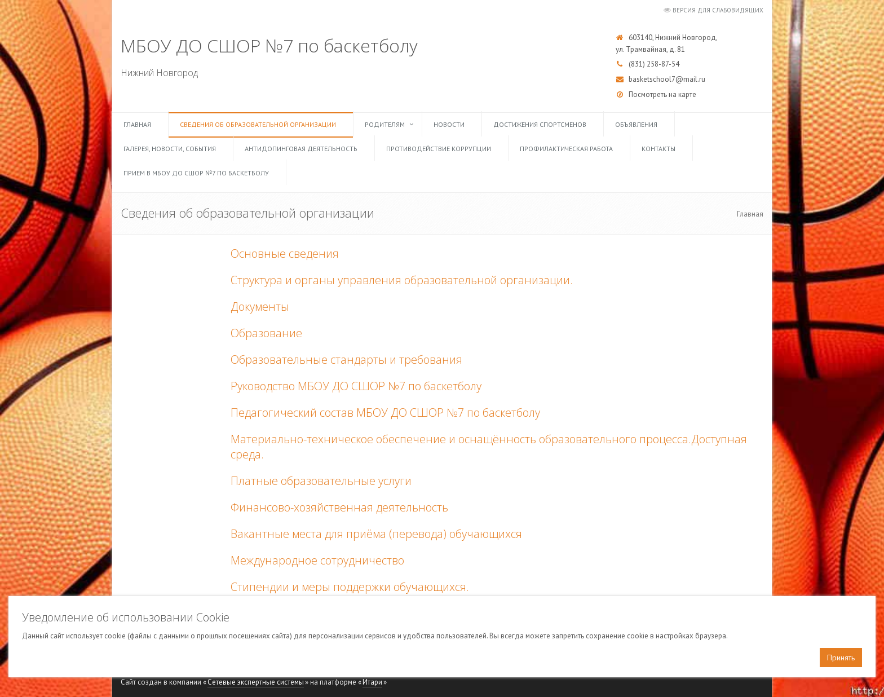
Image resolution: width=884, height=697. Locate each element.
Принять (841, 657)
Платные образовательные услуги (321, 480)
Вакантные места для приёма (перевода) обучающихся (376, 533)
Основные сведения (285, 253)
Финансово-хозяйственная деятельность (339, 507)
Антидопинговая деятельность (301, 148)
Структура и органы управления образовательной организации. (402, 280)
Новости (449, 124)
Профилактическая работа (566, 148)
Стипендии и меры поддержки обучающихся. (350, 586)
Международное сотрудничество (317, 560)
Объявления (636, 124)
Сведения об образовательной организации (258, 124)
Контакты (658, 148)
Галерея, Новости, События (169, 148)
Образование (266, 333)
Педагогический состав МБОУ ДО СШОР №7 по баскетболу (385, 412)
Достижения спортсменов (539, 124)
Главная (137, 124)
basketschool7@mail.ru (667, 79)
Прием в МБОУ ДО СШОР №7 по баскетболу (196, 173)
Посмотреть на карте (662, 94)
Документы (260, 306)
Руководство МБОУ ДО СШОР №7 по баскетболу (356, 386)
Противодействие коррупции (438, 148)
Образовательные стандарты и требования (346, 359)
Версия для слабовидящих (718, 10)
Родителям (385, 124)
